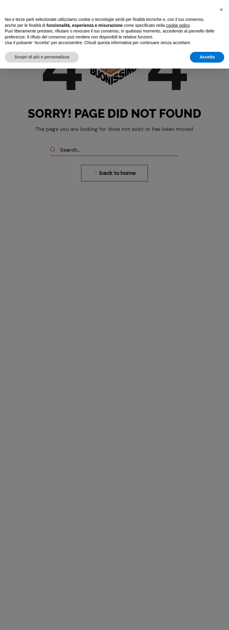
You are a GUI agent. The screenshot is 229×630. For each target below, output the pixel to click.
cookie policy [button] (178, 25)
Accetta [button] (207, 57)
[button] (221, 9)
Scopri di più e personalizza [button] (41, 57)
